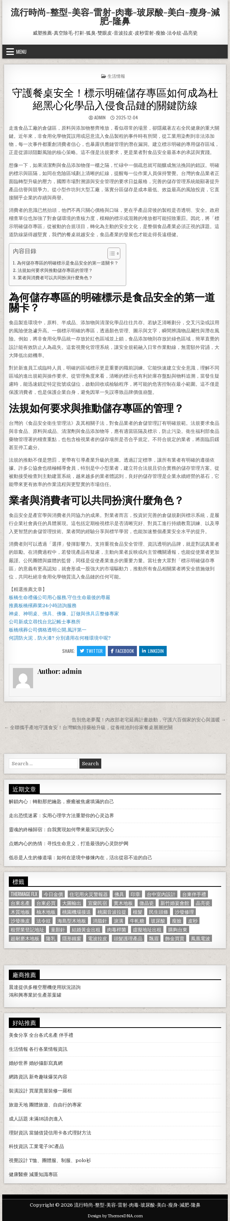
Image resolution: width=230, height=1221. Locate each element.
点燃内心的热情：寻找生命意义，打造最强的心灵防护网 (68, 843)
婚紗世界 (18, 1063)
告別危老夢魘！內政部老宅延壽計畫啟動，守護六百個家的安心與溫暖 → (149, 720)
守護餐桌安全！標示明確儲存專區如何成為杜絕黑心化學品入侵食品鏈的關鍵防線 (115, 98)
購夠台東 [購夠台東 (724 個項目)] (177, 929)
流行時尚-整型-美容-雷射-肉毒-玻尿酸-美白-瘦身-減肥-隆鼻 (115, 16)
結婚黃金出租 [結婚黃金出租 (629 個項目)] (86, 929)
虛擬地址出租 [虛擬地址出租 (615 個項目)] (147, 929)
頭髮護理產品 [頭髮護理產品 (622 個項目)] (128, 938)
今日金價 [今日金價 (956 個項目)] (53, 894)
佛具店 (92, 613)
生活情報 (116, 76)
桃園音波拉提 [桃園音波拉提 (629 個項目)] (112, 911)
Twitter (91, 651)
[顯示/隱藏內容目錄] (110, 253)
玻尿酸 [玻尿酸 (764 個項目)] (158, 920)
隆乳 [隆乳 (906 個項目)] (51, 938)
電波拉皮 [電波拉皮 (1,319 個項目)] (97, 938)
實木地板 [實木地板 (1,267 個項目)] (123, 902)
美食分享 (18, 1035)
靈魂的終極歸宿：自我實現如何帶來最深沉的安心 (61, 829)
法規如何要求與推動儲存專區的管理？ (55, 270)
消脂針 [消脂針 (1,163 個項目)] (100, 920)
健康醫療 (18, 1174)
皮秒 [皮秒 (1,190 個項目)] (193, 920)
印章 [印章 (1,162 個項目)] (135, 894)
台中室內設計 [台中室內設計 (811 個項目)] (161, 894)
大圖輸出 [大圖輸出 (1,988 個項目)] (71, 902)
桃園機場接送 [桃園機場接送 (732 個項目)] (76, 911)
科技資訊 (18, 1146)
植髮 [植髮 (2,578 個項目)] (137, 911)
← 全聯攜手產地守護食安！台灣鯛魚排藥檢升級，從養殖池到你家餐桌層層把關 (88, 727)
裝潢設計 (18, 1091)
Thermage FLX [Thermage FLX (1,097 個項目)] (24, 894)
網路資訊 (18, 1077)
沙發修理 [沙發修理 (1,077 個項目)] (184, 911)
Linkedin (153, 651)
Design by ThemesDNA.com (115, 1216)
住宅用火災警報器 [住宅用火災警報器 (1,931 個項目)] (89, 894)
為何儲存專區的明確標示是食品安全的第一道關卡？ (67, 263)
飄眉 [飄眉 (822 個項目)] (154, 938)
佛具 (47, 613)
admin (100, 117)
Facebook (122, 651)
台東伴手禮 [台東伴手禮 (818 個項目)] (194, 894)
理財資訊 (18, 1133)
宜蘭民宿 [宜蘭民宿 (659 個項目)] (97, 902)
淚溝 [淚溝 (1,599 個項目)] (118, 920)
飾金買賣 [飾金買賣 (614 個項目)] (174, 938)
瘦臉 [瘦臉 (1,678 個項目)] (176, 920)
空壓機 (45, 987)
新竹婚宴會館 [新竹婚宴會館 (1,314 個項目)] (174, 902)
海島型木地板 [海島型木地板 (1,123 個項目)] (71, 920)
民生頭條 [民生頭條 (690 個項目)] (158, 911)
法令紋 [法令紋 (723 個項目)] (43, 920)
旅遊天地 (18, 1105)
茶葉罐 (54, 995)
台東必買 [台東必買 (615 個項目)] (46, 902)
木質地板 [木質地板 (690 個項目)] (20, 911)
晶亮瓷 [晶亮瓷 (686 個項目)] (203, 902)
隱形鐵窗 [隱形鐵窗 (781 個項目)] (71, 938)
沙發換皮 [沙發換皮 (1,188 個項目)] (20, 920)
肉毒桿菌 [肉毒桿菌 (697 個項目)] (116, 929)
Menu (21, 51)
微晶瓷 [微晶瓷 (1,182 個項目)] (146, 902)
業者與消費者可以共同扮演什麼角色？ (55, 277)
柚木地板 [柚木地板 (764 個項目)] (46, 911)
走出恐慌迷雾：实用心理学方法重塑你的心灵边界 (61, 815)
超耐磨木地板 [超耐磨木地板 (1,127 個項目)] (25, 938)
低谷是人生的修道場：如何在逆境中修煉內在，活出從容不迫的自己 (80, 857)
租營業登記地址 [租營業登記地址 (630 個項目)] (27, 929)
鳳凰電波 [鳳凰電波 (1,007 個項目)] (200, 938)
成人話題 (18, 1119)
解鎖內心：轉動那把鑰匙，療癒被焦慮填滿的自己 (61, 801)
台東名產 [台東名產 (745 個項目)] (20, 902)
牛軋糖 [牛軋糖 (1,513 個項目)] (137, 920)
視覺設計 (18, 1160)
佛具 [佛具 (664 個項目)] (119, 894)
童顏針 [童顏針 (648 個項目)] (58, 929)
